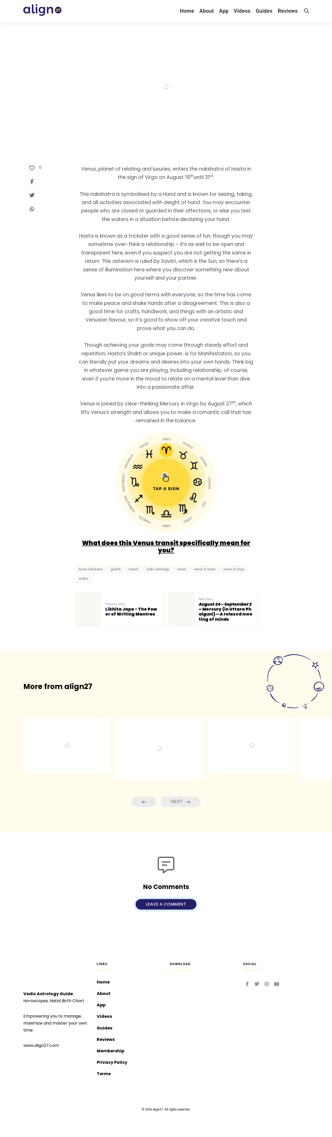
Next (180, 801)
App (224, 11)
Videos (242, 11)
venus (181, 569)
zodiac (84, 579)
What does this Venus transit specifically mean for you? (166, 547)
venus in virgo (234, 569)
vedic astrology (158, 569)
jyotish (116, 569)
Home (187, 11)
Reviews (288, 11)
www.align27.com (41, 1045)
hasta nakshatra (91, 569)
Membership (110, 1051)
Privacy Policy (112, 1062)
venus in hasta (205, 569)
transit (133, 569)
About (206, 11)
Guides (264, 11)
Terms (104, 1074)
